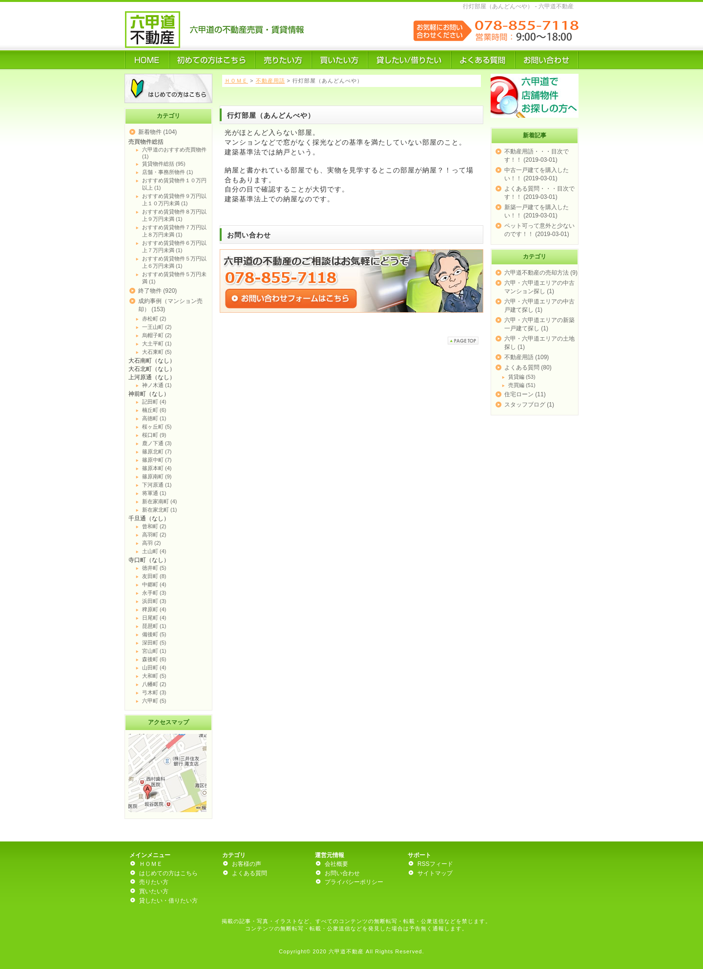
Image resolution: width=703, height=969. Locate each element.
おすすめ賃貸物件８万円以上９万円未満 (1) (174, 215)
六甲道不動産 (346, 951)
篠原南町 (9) (157, 476)
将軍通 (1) (154, 493)
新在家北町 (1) (159, 510)
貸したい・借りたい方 (168, 900)
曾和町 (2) (154, 526)
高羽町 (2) (154, 535)
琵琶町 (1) (154, 626)
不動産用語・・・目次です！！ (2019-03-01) (536, 155)
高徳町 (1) (154, 418)
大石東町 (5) (157, 352)
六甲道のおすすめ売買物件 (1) (174, 153)
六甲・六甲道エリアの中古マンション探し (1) (539, 287)
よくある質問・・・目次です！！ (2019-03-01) (539, 192)
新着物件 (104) (157, 132)
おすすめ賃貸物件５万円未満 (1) (174, 277)
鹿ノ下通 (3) (157, 443)
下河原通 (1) (157, 485)
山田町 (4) (154, 667)
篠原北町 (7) (157, 451)
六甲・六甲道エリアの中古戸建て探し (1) (539, 305)
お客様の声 (246, 864)
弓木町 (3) (154, 692)
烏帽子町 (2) (157, 335)
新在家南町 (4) (159, 501)
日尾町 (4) (154, 618)
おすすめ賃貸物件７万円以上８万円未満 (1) (174, 230)
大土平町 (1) (157, 343)
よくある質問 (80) (528, 367)
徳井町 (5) (154, 568)
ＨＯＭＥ (236, 81)
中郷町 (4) (154, 584)
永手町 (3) (154, 593)
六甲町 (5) (154, 701)
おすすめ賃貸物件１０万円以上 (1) (174, 184)
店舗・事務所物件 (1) (167, 172)
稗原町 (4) (154, 609)
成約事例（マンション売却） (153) (170, 305)
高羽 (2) (151, 543)
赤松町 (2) (154, 319)
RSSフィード (435, 864)
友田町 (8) (154, 576)
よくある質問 (249, 873)
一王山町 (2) (157, 327)
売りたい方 (153, 882)
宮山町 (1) (154, 651)
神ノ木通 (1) (157, 385)
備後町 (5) (154, 634)
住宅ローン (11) (525, 394)
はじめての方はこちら (168, 873)
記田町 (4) (154, 402)
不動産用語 (270, 81)
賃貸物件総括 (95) (164, 164)
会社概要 (336, 864)
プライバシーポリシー (354, 882)
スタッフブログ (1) (529, 404)
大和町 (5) (154, 676)
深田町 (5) (154, 643)
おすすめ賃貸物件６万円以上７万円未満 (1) (174, 246)
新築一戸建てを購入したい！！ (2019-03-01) (536, 211)
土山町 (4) (154, 551)
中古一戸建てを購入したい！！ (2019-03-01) (536, 174)
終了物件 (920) (157, 290)
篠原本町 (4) (157, 468)
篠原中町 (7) (157, 460)
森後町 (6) (154, 659)
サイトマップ (435, 873)
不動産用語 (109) (526, 357)
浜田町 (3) (154, 601)
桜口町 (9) (154, 435)
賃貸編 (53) (522, 377)
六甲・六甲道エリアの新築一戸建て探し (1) (539, 324)
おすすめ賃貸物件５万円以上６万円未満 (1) (174, 262)
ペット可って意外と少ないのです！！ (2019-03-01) (539, 229)
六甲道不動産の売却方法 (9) (541, 272)
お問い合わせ (342, 873)
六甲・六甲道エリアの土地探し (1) (539, 342)
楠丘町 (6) (154, 410)
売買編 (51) (522, 385)
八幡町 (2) (154, 684)
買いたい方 (153, 891)
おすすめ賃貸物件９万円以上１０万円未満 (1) (174, 199)
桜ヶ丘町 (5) (157, 427)
